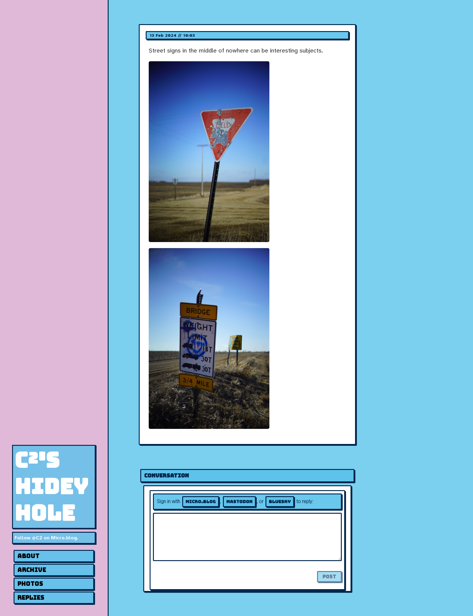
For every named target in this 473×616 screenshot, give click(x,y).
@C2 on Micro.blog (54, 538)
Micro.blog (201, 501)
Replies (30, 598)
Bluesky (280, 501)
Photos (30, 584)
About (28, 556)
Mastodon (239, 501)
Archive (31, 570)
